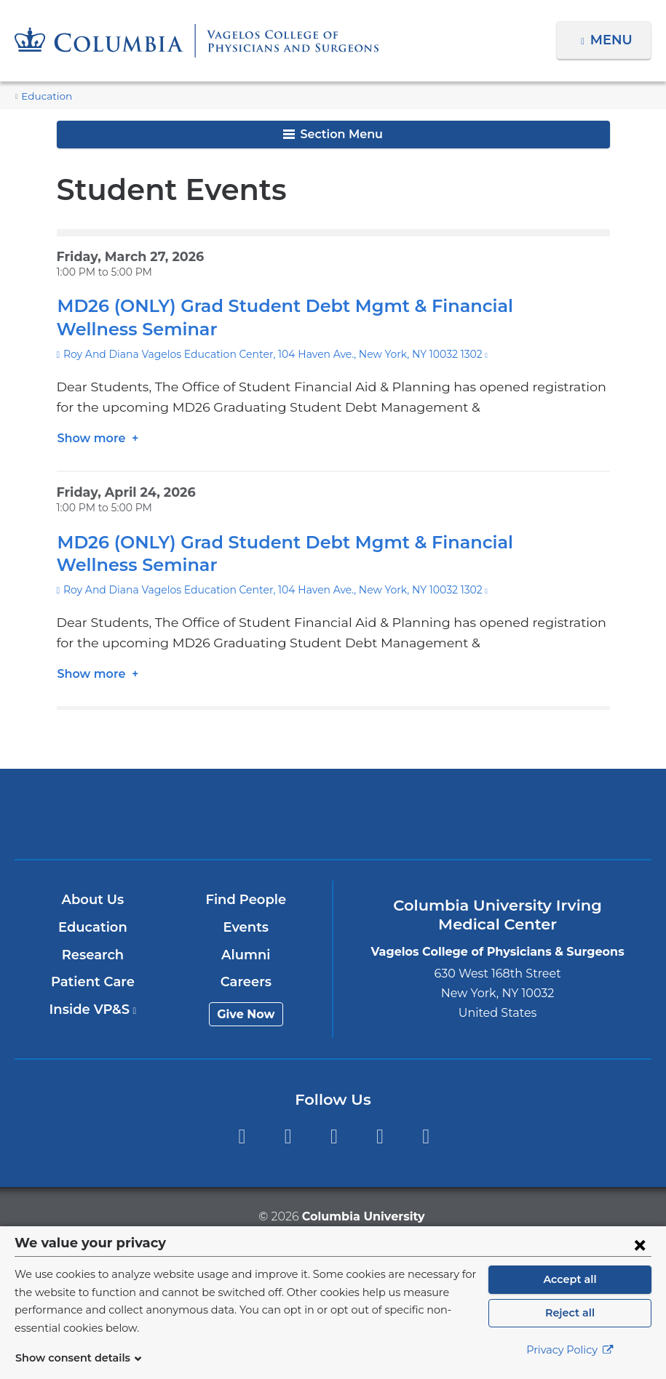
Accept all (570, 1287)
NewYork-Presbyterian (333, 822)
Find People (247, 899)
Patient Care (93, 982)
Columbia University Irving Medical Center (124, 813)
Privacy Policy (570, 1358)
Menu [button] (613, 40)
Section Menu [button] (333, 134)
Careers (246, 982)
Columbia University (362, 1216)
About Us (93, 899)
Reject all (569, 1321)
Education (43, 96)
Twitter (288, 1136)
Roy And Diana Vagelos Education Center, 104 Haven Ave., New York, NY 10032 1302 (261, 354)
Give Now (246, 1014)
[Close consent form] (639, 1252)
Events (246, 927)
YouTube (334, 1136)
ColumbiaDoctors (541, 813)
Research (93, 955)
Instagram (426, 1136)
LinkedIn (380, 1136)
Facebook (241, 1136)
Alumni (246, 955)
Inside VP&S (93, 1009)
